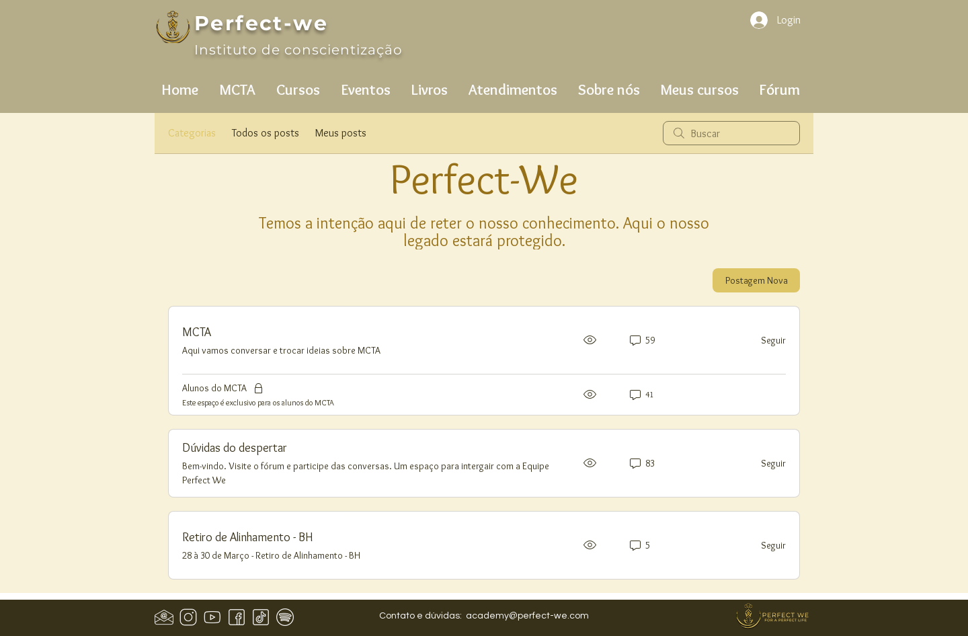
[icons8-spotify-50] (285, 617)
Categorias (192, 132)
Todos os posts (265, 132)
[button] (237, 84)
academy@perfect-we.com (527, 616)
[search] (731, 133)
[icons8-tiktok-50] (260, 617)
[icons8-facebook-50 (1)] (236, 617)
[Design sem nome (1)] (164, 617)
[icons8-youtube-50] (212, 617)
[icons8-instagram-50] (188, 617)
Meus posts (340, 132)
